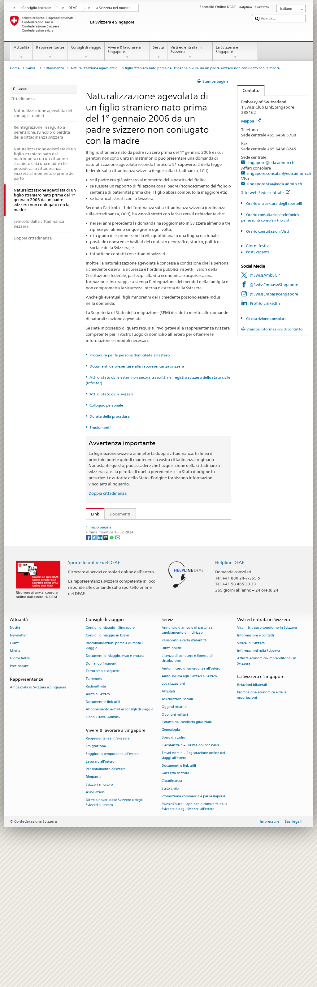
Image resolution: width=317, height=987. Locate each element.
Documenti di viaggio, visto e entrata (115, 788)
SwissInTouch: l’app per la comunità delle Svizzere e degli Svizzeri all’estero (194, 938)
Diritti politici (172, 780)
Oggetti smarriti (174, 839)
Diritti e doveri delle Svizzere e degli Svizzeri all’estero (114, 934)
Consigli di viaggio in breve (107, 767)
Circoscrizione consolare (266, 318)
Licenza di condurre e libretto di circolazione (187, 790)
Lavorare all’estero (100, 893)
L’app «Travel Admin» (103, 849)
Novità (15, 760)
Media (15, 783)
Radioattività (96, 819)
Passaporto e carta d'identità (184, 772)
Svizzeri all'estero (99, 917)
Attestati (168, 823)
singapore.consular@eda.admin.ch (279, 173)
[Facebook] (89, 668)
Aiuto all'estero (98, 826)
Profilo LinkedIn (265, 303)
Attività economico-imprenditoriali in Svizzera (266, 792)
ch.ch (97, 622)
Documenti (120, 513)
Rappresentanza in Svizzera (107, 870)
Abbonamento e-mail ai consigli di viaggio (120, 841)
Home (15, 68)
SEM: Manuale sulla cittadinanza (123, 544)
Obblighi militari (175, 846)
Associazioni (95, 924)
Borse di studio (173, 870)
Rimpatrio (94, 909)
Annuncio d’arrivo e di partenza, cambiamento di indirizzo (187, 762)
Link (92, 513)
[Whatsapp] (112, 668)
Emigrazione (96, 878)
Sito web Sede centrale (265, 192)
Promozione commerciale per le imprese (193, 928)
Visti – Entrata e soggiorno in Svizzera (267, 760)
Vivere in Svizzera (251, 775)
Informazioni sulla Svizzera (258, 783)
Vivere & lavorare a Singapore (127, 52)
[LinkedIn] (100, 668)
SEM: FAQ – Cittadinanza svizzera (124, 534)
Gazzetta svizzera (175, 905)
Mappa (251, 121)
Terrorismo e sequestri (103, 803)
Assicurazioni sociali (177, 831)
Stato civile (170, 921)
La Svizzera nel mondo (112, 8)
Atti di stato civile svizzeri (111, 394)
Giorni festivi (258, 245)
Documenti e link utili (103, 834)
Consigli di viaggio (86, 52)
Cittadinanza (54, 68)
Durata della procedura (109, 416)
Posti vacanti (257, 251)
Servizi (158, 52)
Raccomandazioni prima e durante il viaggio (115, 777)
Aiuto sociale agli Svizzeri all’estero (189, 808)
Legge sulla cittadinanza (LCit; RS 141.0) (130, 553)
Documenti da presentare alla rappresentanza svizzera (136, 366)
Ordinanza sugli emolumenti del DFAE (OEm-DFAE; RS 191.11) (150, 572)
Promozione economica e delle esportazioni (261, 826)
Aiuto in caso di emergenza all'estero (191, 800)
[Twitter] (95, 668)
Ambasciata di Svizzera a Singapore (38, 819)
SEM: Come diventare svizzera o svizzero (130, 525)
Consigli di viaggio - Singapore (110, 760)
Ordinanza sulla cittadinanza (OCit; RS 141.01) (136, 563)
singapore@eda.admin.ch (270, 162)
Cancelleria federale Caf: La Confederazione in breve (141, 641)
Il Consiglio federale (35, 8)
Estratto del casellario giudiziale (187, 854)
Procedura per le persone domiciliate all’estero (129, 355)
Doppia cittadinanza (108, 493)
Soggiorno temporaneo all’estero (112, 886)
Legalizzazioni (173, 816)
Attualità (21, 52)
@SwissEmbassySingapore (274, 284)
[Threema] (106, 668)
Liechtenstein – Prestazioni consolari (190, 877)
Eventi (15, 775)
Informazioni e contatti (255, 767)
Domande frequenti (101, 795)
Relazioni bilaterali (252, 817)
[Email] (117, 668)
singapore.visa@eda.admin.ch (274, 183)
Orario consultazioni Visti (267, 231)
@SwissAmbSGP (265, 275)
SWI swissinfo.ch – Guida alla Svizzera (127, 631)
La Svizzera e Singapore (235, 52)
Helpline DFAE (229, 694)
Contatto (248, 90)
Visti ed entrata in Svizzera (190, 52)
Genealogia (171, 862)
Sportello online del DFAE (94, 694)
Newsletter (18, 767)
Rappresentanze (50, 52)
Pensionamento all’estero (106, 901)
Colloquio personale (106, 405)
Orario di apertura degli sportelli (273, 203)
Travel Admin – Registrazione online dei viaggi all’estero (193, 887)
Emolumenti (100, 427)
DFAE (72, 8)
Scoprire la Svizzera (111, 612)
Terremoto (94, 811)
